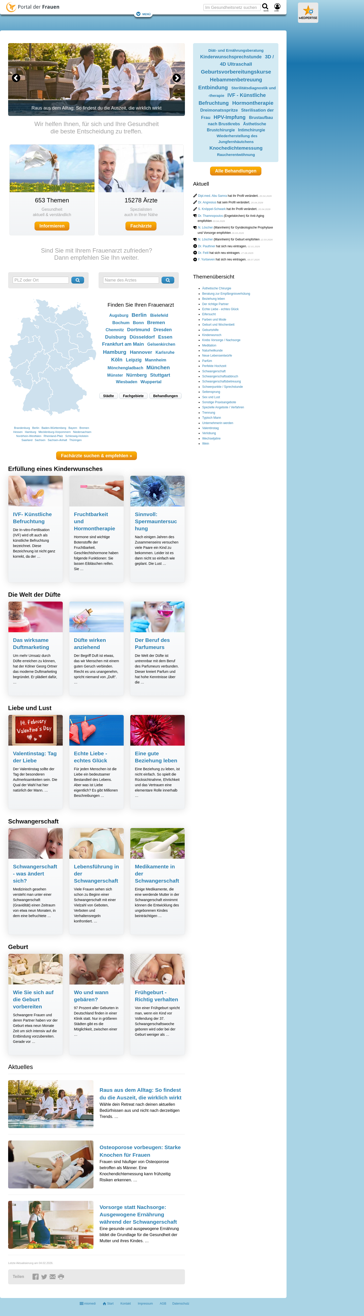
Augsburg (119, 315)
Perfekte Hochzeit (214, 366)
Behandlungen (165, 396)
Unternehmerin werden (217, 423)
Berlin (35, 427)
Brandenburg (22, 427)
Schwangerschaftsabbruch (220, 376)
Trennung (208, 412)
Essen (165, 337)
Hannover (141, 352)
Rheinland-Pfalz (53, 435)
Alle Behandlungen (235, 170)
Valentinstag (210, 428)
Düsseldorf (142, 337)
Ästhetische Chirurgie (216, 288)
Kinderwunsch (211, 335)
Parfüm (207, 361)
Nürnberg (136, 375)
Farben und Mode (214, 319)
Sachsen (40, 440)
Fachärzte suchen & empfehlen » (96, 455)
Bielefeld (159, 315)
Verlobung (209, 433)
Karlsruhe (165, 352)
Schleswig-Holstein (76, 435)
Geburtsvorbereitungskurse (236, 72)
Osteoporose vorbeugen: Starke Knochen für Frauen (140, 1150)
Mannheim (155, 360)
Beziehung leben (213, 299)
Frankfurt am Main (123, 344)
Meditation (209, 345)
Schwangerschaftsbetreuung (221, 381)
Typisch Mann (211, 417)
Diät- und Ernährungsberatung (236, 50)
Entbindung (213, 87)
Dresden (162, 329)
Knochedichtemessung (235, 148)
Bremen (84, 427)
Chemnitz (115, 330)
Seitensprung (211, 392)
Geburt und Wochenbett (218, 324)
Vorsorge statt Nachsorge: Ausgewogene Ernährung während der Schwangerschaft (138, 1214)
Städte (108, 396)
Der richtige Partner (215, 304)
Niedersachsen (82, 431)
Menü (143, 13)
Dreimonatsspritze (219, 110)
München (158, 367)
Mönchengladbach (125, 368)
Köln (116, 359)
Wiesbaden (126, 382)
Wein (205, 443)
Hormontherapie (252, 103)
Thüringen (75, 440)
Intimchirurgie (251, 130)
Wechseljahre (211, 438)
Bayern (73, 427)
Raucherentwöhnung (236, 154)
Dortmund (138, 329)
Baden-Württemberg (53, 427)
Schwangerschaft (214, 371)
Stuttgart (160, 375)
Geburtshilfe (210, 330)
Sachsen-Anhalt (57, 440)
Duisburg (115, 337)
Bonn (138, 322)
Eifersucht (209, 314)
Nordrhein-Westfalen (28, 435)
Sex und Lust (211, 397)
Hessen (18, 431)
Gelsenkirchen (161, 344)
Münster (115, 375)
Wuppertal (151, 381)
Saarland (27, 440)
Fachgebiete (133, 396)
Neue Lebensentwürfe (217, 355)
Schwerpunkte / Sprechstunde (222, 387)
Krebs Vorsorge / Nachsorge (221, 340)
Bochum (121, 322)
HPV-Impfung (230, 117)
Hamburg (30, 431)
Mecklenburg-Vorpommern (54, 431)
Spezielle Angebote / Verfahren (223, 407)
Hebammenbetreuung (236, 79)
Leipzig (133, 359)
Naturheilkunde (212, 350)
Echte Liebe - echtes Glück (220, 309)
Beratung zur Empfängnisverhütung (226, 293)
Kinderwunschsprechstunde (231, 56)
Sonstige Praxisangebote (219, 402)
